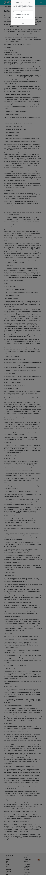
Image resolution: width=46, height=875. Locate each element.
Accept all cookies (18, 11)
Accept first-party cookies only (21, 14)
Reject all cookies (18, 17)
